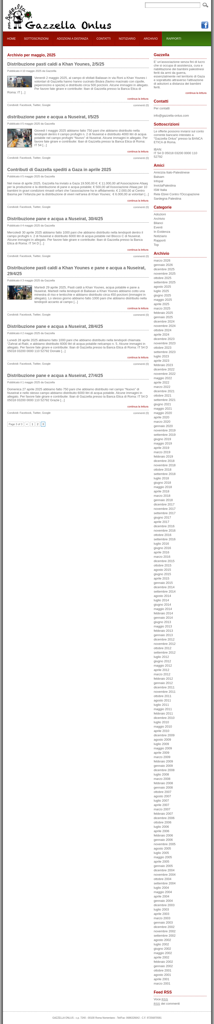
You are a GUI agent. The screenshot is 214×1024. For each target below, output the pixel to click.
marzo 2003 (162, 918)
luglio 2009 (161, 744)
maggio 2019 (163, 443)
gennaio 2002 (163, 966)
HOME (11, 38)
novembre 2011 (165, 691)
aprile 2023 (161, 360)
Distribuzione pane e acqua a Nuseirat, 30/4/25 (55, 218)
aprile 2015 (161, 578)
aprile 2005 (161, 861)
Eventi (158, 227)
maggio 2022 (163, 378)
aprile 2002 (161, 957)
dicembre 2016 (164, 526)
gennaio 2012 (163, 683)
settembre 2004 (165, 883)
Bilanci (158, 223)
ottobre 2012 (162, 648)
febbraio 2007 (163, 813)
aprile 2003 (161, 914)
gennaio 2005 (163, 866)
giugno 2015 (162, 574)
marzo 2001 (162, 983)
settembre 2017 (165, 513)
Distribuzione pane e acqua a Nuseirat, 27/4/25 (55, 375)
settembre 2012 (165, 652)
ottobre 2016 (162, 535)
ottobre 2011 (162, 696)
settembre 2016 (165, 539)
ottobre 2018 (162, 469)
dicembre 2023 (164, 339)
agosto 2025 (162, 286)
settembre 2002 (165, 935)
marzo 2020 (162, 421)
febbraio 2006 (163, 835)
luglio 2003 (161, 909)
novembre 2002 (165, 931)
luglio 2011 (161, 705)
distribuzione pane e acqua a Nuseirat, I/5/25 (53, 116)
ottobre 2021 (162, 395)
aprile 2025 (161, 304)
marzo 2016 (162, 556)
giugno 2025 (162, 295)
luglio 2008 (161, 774)
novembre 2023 (165, 343)
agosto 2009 (162, 739)
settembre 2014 (165, 591)
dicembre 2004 (164, 870)
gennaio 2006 (163, 840)
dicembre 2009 (164, 735)
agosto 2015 (162, 570)
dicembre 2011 (164, 687)
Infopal (158, 181)
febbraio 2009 (163, 761)
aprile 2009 (161, 752)
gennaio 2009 (163, 766)
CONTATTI (104, 38)
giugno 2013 (162, 622)
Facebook (25, 105)
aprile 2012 (161, 670)
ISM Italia (160, 190)
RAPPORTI (174, 38)
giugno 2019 (162, 439)
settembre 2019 (165, 435)
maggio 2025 (163, 299)
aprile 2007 (161, 805)
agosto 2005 (162, 848)
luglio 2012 (161, 657)
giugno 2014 (162, 604)
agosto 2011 (162, 700)
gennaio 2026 (163, 265)
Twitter (37, 105)
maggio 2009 (163, 748)
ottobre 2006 (162, 822)
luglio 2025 (161, 291)
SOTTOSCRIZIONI (36, 38)
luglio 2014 (161, 600)
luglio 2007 (161, 800)
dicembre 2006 (164, 818)
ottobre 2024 (162, 330)
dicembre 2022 (164, 369)
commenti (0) (141, 105)
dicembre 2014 (164, 587)
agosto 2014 (162, 596)
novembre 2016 (165, 530)
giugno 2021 (162, 404)
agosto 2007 (162, 796)
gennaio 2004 (163, 901)
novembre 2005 (165, 844)
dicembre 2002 (164, 927)
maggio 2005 (163, 857)
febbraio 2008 (163, 783)
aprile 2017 (161, 522)
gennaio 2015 (163, 583)
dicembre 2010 (164, 718)
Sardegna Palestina (167, 198)
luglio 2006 (161, 826)
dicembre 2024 (164, 321)
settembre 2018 (165, 474)
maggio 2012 (163, 665)
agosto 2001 (162, 975)
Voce (161, 999)
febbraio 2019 (163, 456)
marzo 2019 (162, 452)
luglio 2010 (161, 722)
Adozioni (160, 214)
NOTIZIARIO (127, 38)
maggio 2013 (163, 626)
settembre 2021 (165, 400)
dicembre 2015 (164, 561)
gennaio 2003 (163, 922)
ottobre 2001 (162, 970)
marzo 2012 (162, 674)
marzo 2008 (162, 779)
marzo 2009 (162, 757)
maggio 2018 (163, 487)
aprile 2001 (161, 979)
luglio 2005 (161, 853)
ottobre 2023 (162, 347)
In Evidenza (162, 231)
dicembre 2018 (164, 461)
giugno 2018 (162, 482)
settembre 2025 (165, 282)
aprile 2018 (161, 491)
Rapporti (160, 240)
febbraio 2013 (163, 630)
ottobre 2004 (162, 879)
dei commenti (167, 1003)
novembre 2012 (165, 644)
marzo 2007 (162, 809)
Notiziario (160, 236)
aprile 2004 (161, 896)
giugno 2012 (162, 661)
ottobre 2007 (162, 792)
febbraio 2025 (163, 313)
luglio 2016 (161, 543)
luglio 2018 (161, 478)
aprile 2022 (161, 382)
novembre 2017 (165, 509)
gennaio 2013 (163, 635)
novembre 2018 (165, 465)
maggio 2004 (163, 892)
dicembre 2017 (164, 504)
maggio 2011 (163, 709)
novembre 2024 (165, 326)
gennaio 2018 (163, 500)
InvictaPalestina (165, 185)
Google (46, 105)
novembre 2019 (165, 430)
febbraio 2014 (163, 613)
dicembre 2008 (164, 770)
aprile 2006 (161, 831)
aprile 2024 (161, 334)
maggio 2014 (163, 609)
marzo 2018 (162, 495)
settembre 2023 (165, 352)
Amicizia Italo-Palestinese (172, 172)
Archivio (159, 218)
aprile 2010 (161, 731)
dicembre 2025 (164, 269)
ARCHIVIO (151, 38)
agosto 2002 (162, 940)
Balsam (159, 177)
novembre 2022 (165, 374)
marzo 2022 (162, 387)
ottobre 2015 (162, 565)
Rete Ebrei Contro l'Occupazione (176, 194)
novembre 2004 (165, 874)
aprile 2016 (161, 552)
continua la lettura (137, 98)
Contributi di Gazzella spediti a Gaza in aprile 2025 (59, 169)
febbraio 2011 (163, 713)
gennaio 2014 (163, 617)
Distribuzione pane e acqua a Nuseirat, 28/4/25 (55, 326)
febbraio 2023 (163, 365)
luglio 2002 (161, 944)
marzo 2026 (162, 260)
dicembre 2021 (164, 391)
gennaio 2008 (163, 787)
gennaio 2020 (163, 426)
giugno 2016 (162, 548)
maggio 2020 (163, 413)
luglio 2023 (161, 356)
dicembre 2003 (164, 905)
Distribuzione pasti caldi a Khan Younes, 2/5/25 (55, 64)
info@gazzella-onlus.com (171, 115)
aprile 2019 (161, 448)
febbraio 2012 (163, 678)
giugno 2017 (162, 517)
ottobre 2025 (162, 278)
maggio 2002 (163, 953)
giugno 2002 (162, 948)
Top (156, 245)
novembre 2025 (165, 273)
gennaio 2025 (163, 317)
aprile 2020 (161, 417)
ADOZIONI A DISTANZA (72, 38)
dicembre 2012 (164, 639)
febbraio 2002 (163, 962)
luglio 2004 (161, 887)
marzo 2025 (162, 308)
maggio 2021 (163, 408)
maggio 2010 (163, 726)
